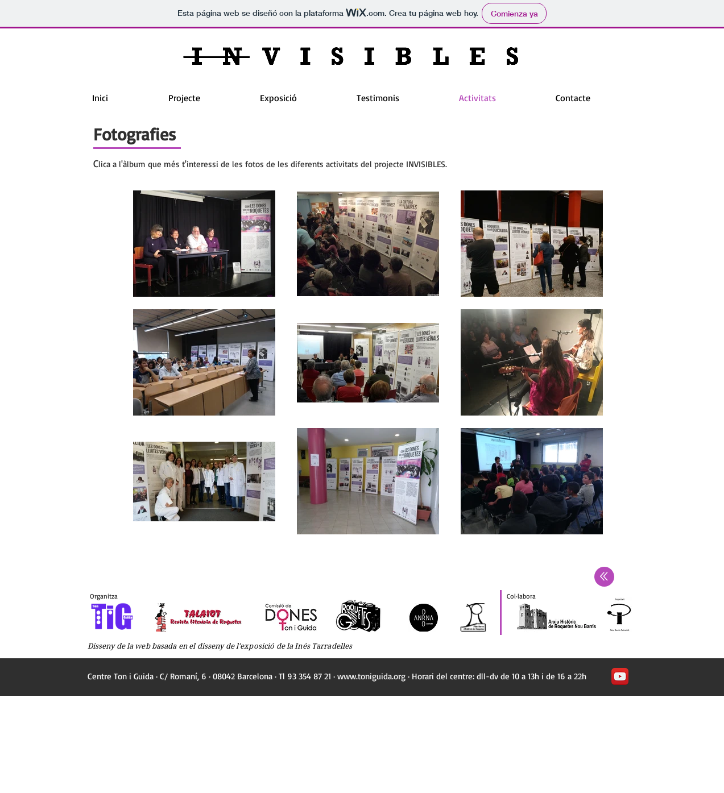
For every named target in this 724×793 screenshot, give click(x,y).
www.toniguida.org (371, 676)
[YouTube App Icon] (619, 676)
